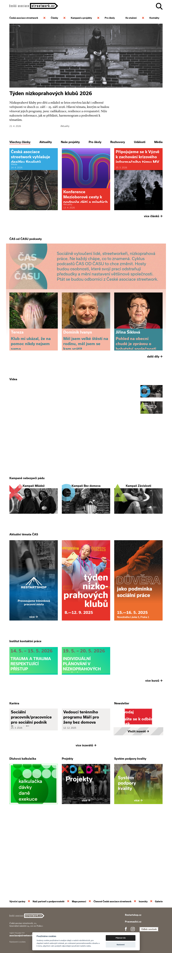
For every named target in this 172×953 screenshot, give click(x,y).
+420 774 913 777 (17, 932)
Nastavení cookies (17, 942)
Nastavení (121, 945)
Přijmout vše (121, 938)
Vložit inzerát (138, 804)
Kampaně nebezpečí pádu (27, 515)
